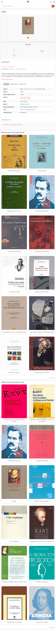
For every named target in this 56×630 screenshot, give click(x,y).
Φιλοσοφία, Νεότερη (25, 97)
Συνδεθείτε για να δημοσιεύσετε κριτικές (12, 124)
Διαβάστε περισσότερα (7, 79)
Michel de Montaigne (7, 67)
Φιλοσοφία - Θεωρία (25, 98)
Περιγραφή (6, 84)
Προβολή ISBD (22, 84)
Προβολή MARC (14, 84)
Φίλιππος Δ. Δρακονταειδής (17, 69)
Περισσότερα (52, 377)
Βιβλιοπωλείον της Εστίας (30, 89)
